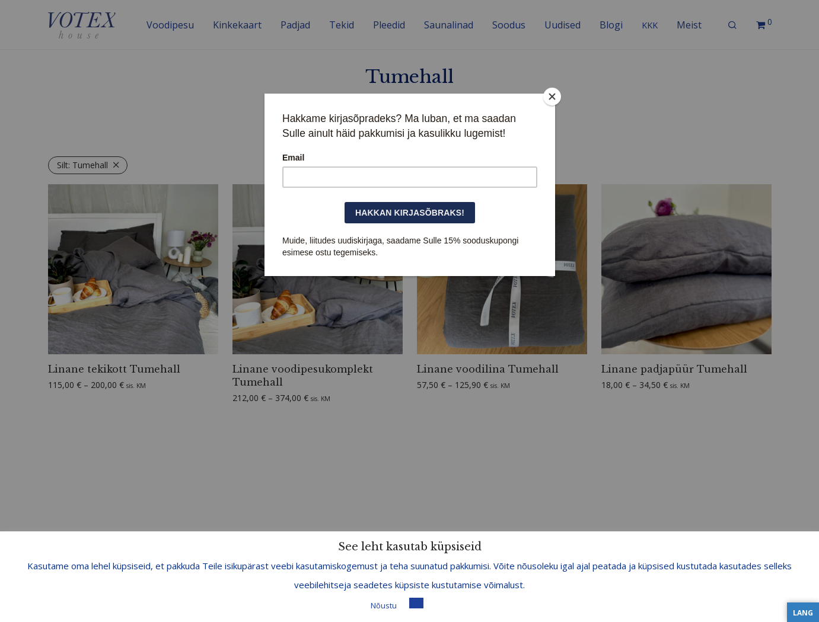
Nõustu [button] (384, 605)
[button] (416, 603)
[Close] (552, 96)
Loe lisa (442, 605)
